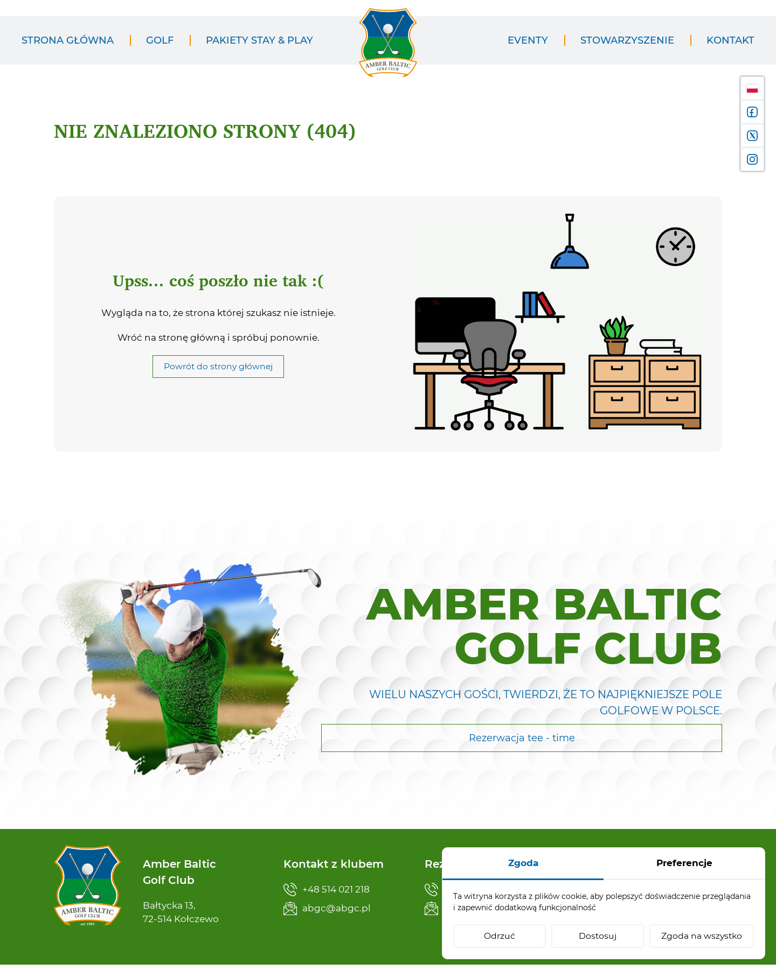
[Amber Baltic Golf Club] (388, 49)
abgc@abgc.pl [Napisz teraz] (327, 908)
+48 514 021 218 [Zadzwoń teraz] (326, 889)
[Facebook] (752, 112)
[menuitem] (68, 40)
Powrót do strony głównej (218, 378)
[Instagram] (752, 159)
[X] (752, 135)
